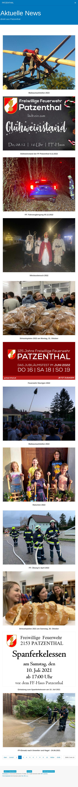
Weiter (52, 757)
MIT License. (44, 773)
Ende (58, 757)
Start (5, 757)
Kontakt (29, 771)
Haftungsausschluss (48, 771)
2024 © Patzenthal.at (10, 771)
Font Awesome (6, 776)
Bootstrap (5, 773)
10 (47, 757)
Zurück (11, 757)
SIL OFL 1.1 (24, 776)
